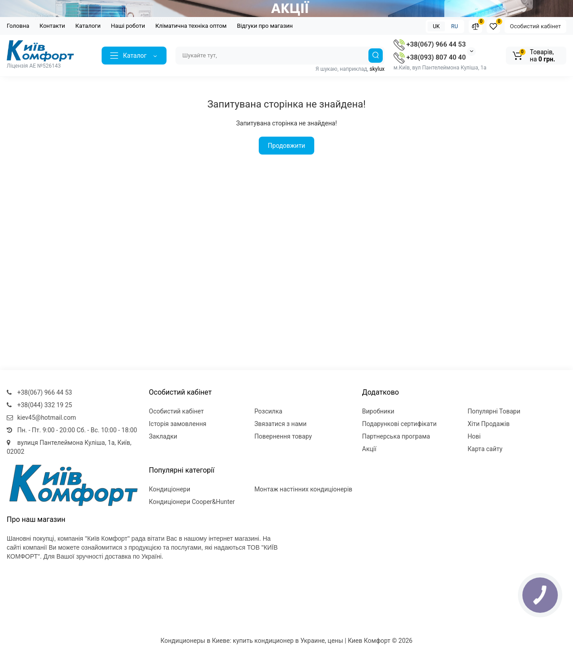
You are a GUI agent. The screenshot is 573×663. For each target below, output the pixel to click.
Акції (369, 448)
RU (454, 26)
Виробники (378, 411)
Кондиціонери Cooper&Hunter (192, 501)
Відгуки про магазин (265, 25)
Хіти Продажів (488, 423)
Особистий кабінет (535, 26)
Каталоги (87, 25)
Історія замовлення (177, 423)
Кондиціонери (170, 489)
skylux (377, 69)
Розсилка (268, 411)
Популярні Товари (493, 411)
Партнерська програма (396, 436)
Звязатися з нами (280, 423)
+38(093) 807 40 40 (429, 57)
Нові (473, 436)
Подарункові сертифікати (399, 423)
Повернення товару (283, 436)
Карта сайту (484, 448)
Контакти (52, 25)
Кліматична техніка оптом (191, 25)
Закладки (163, 436)
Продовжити (286, 145)
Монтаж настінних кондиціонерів (303, 489)
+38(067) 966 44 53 (429, 44)
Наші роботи (128, 25)
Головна (18, 25)
